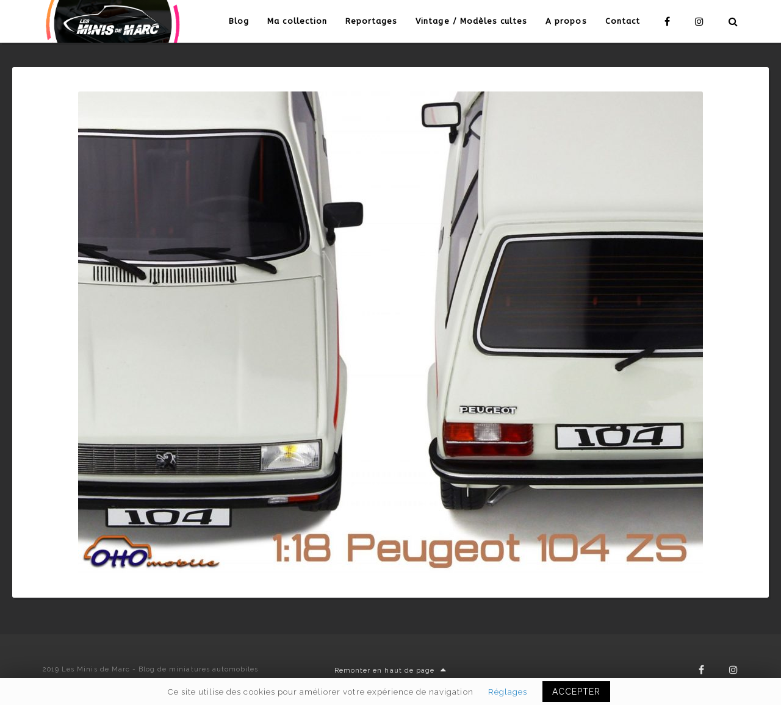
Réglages (507, 691)
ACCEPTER (576, 691)
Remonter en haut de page (390, 671)
